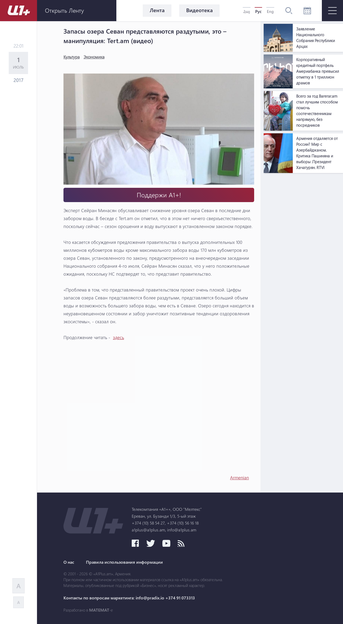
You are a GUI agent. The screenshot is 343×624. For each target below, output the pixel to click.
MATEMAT (99, 610)
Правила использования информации (124, 562)
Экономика (94, 57)
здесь (118, 337)
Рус (258, 11)
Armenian (239, 477)
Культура (71, 57)
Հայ (246, 11)
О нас (68, 562)
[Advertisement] (303, 255)
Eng (270, 11)
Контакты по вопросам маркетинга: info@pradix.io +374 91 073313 (129, 598)
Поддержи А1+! (159, 194)
